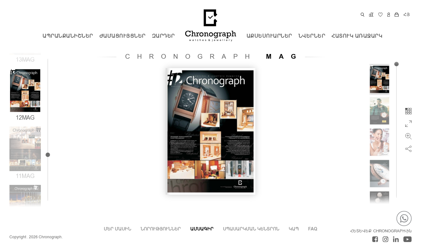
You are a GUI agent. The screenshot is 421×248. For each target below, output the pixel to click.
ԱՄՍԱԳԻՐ (201, 229)
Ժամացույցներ (122, 36)
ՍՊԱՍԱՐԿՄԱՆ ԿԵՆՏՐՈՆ (251, 229)
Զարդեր (163, 36)
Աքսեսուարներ (269, 36)
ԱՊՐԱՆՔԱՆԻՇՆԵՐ (67, 36)
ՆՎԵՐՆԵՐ (311, 36)
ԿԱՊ (294, 229)
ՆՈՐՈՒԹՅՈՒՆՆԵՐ (161, 229)
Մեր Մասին (117, 229)
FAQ (312, 229)
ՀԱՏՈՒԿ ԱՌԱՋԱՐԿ (356, 36)
